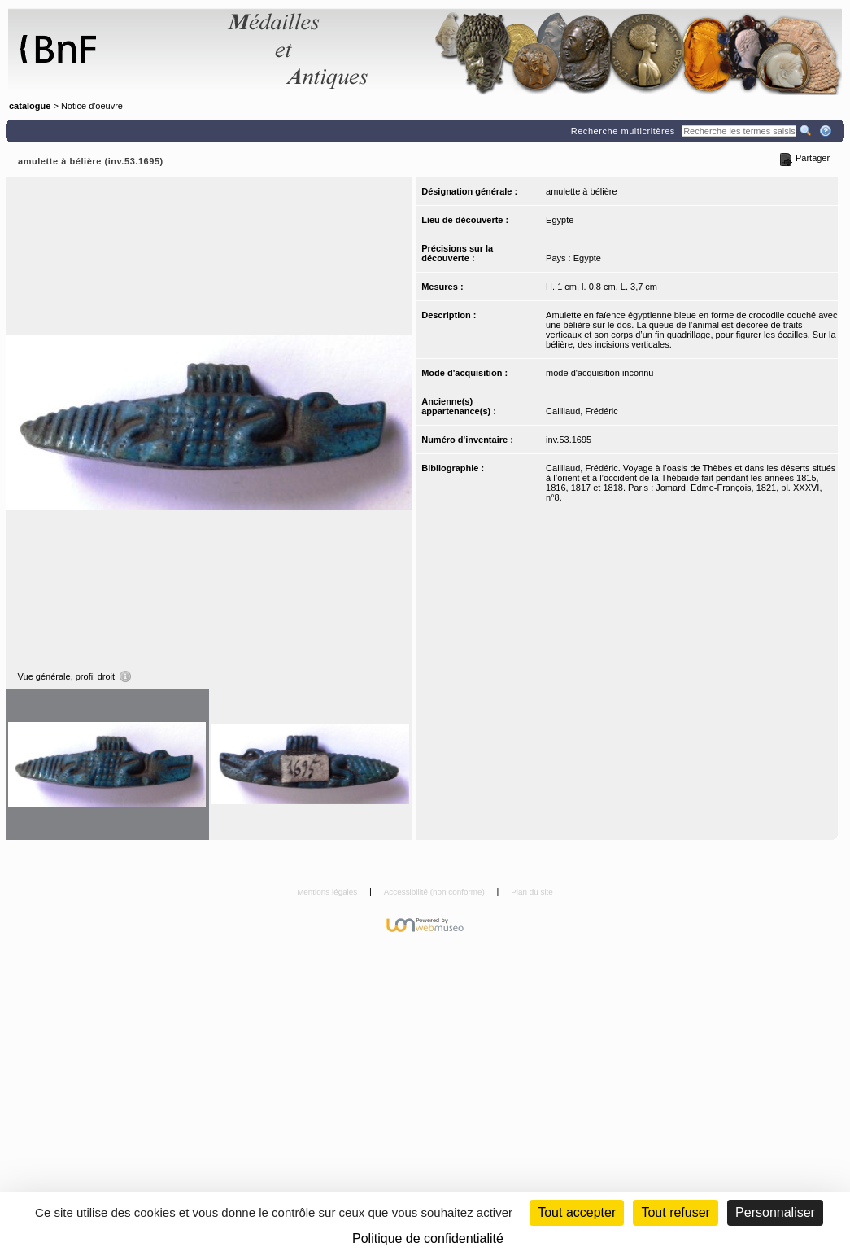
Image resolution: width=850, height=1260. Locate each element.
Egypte (559, 220)
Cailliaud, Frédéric (582, 411)
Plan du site (532, 891)
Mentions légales (328, 891)
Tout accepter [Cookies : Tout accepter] (577, 1212)
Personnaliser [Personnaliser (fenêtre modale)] (775, 1212)
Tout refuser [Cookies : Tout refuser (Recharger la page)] (675, 1212)
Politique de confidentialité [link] (427, 1238)
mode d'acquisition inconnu (599, 373)
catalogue (29, 106)
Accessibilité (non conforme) (435, 891)
